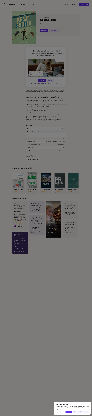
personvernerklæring (66, 409)
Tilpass (75, 411)
